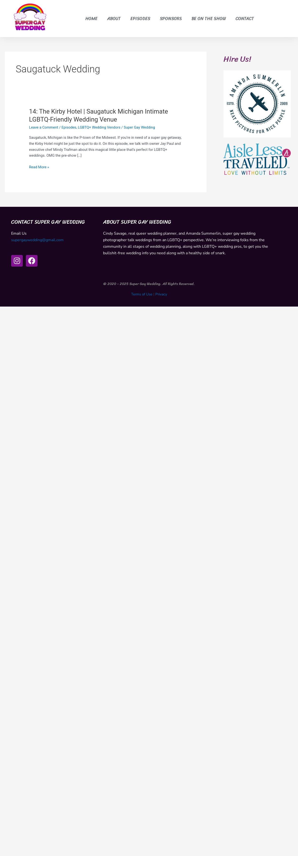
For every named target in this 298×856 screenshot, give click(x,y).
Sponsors (171, 19)
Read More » (39, 167)
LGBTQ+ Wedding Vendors (99, 127)
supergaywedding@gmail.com (37, 240)
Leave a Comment (43, 127)
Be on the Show (209, 19)
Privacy (161, 294)
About (114, 19)
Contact (245, 19)
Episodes (140, 19)
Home (91, 19)
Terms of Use (141, 294)
